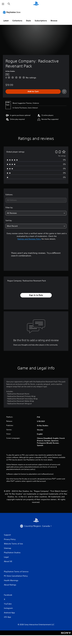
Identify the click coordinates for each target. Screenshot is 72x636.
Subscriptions (41, 20)
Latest (6, 20)
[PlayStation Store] (12, 12)
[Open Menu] (3, 4)
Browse (54, 20)
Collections (17, 20)
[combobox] (36, 200)
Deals (28, 20)
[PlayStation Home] (36, 4)
